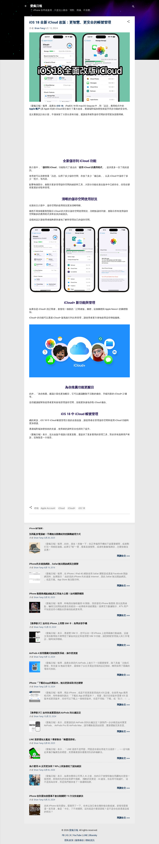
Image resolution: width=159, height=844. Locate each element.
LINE (85, 835)
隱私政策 (68, 840)
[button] (128, 22)
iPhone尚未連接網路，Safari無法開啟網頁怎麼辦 (53, 564)
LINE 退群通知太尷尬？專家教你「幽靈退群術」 (53, 739)
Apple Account (48, 508)
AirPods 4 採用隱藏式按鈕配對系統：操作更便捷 (53, 653)
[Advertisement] (79, 136)
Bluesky (93, 835)
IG (67, 835)
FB (63, 835)
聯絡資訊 (90, 840)
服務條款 (79, 840)
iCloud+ (71, 508)
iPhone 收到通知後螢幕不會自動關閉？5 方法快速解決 (56, 796)
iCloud (61, 508)
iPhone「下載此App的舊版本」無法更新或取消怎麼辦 (56, 683)
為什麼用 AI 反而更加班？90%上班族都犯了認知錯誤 (55, 766)
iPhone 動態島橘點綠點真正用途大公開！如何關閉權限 (56, 593)
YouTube (77, 835)
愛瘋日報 (36, 6)
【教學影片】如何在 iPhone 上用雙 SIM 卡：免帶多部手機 (58, 623)
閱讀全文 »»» (123, 555)
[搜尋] (133, 7)
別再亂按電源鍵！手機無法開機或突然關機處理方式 (55, 534)
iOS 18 (60, 105)
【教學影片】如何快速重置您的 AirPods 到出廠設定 (55, 712)
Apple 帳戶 (34, 108)
